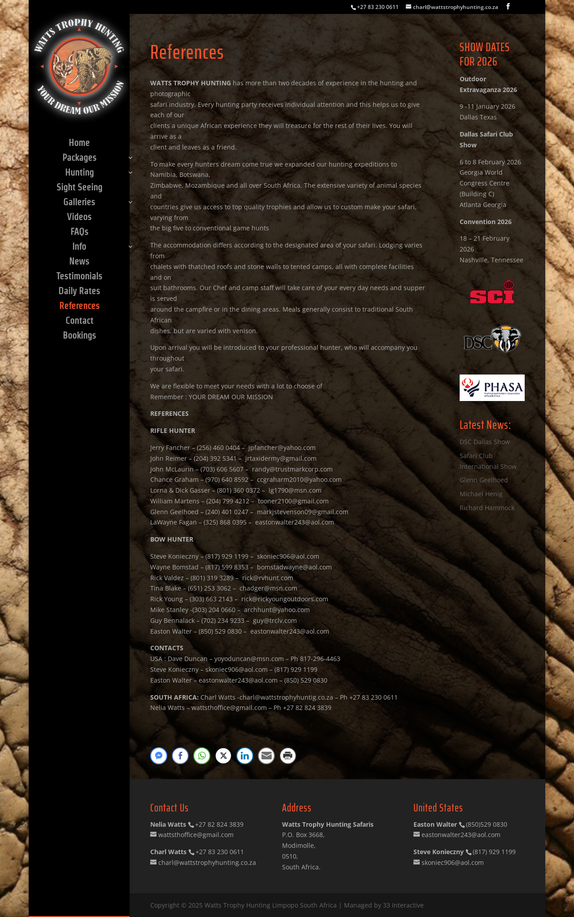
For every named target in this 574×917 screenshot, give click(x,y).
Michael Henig (481, 493)
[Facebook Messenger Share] (158, 755)
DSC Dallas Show (485, 441)
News (79, 262)
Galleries (79, 203)
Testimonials (79, 277)
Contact (79, 321)
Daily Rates (79, 292)
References (79, 307)
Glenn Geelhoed (484, 480)
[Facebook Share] (180, 755)
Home (79, 144)
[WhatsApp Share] (201, 755)
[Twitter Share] (223, 755)
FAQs (79, 233)
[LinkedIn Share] (244, 755)
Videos (79, 218)
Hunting (79, 173)
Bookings (79, 336)
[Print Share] (287, 755)
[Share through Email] (266, 755)
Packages (79, 158)
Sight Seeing (79, 188)
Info (79, 247)
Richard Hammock (487, 507)
